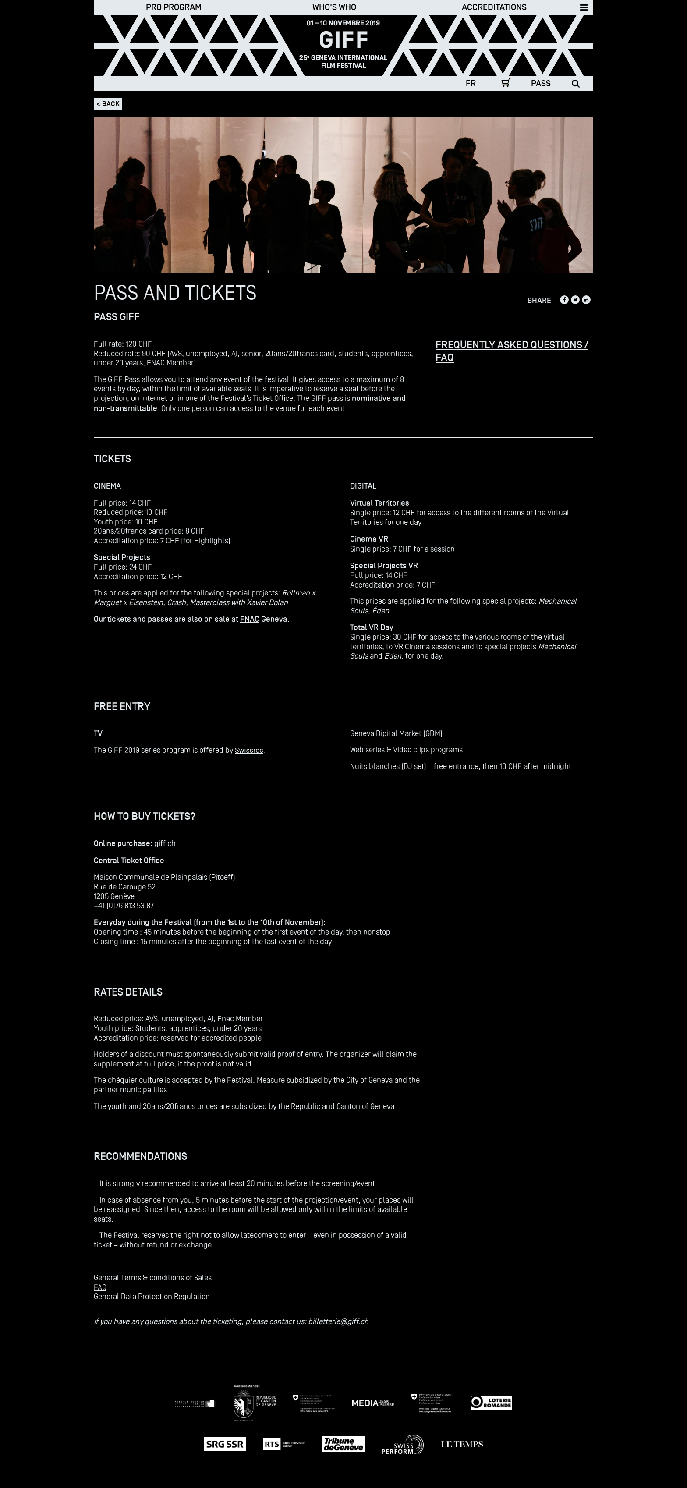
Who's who (334, 7)
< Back (108, 103)
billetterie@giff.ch (338, 1321)
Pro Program (174, 7)
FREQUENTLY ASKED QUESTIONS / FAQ (512, 351)
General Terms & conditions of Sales (153, 1277)
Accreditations (494, 7)
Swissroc (249, 750)
